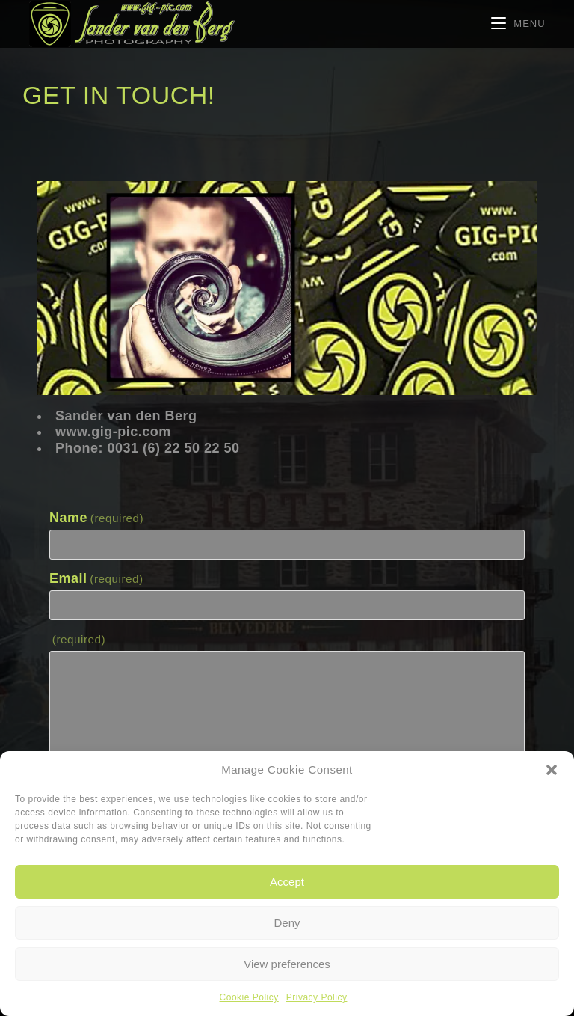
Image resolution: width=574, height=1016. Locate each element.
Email (96, 578)
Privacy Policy (317, 997)
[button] (551, 769)
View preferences (287, 964)
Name (96, 517)
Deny (287, 922)
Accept (287, 881)
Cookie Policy (249, 997)
